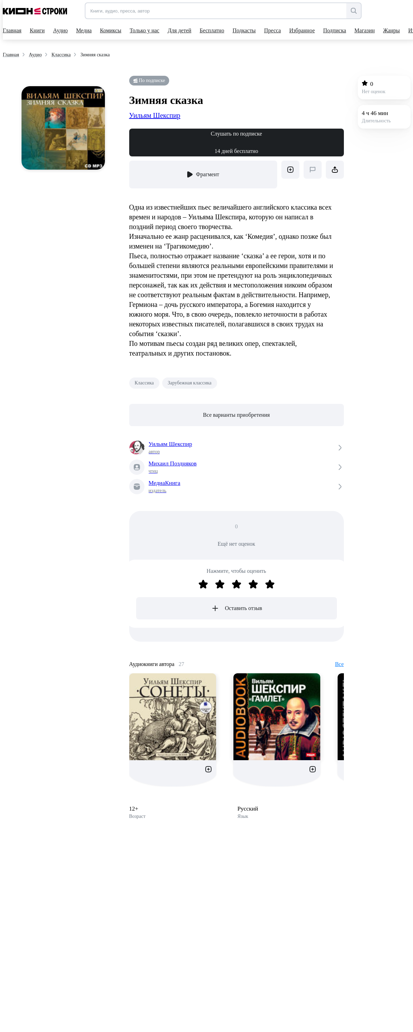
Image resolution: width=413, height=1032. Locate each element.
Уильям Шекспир (155, 115)
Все (339, 664)
